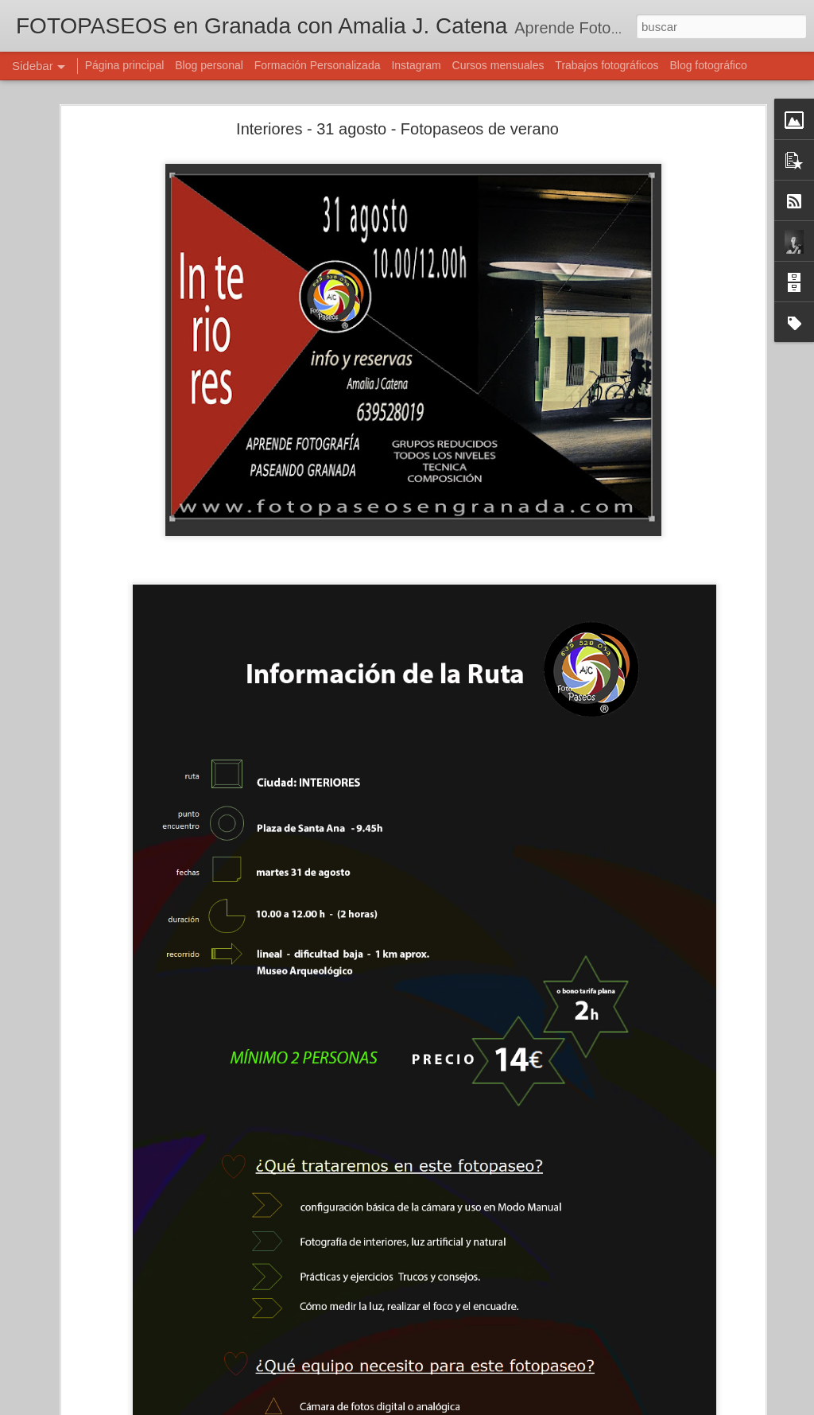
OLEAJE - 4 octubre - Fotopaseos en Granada (137, 1385)
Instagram (415, 65)
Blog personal (209, 65)
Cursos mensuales (498, 65)
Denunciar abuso (522, 1406)
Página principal (125, 65)
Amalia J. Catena (544, 1302)
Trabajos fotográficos (606, 65)
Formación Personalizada (317, 65)
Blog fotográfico (707, 65)
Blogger (468, 1406)
